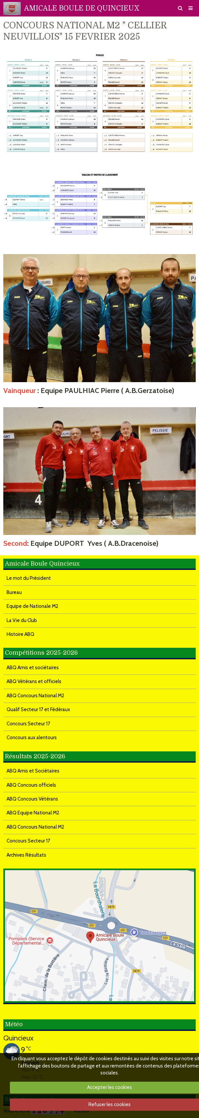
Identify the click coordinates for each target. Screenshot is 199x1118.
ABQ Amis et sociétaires (33, 668)
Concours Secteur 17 (28, 724)
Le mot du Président (29, 578)
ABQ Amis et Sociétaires (33, 771)
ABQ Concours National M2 (35, 696)
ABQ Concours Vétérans (32, 799)
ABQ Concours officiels (31, 785)
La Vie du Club (22, 620)
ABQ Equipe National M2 (33, 813)
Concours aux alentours (32, 737)
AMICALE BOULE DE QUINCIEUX (82, 8)
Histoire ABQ (20, 634)
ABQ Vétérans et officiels (34, 681)
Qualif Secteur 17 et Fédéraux (38, 709)
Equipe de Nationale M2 (32, 606)
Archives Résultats (26, 855)
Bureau (14, 592)
